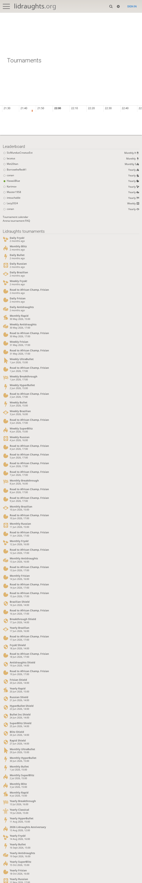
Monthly (132, 159)
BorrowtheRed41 (15, 171)
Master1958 (12, 195)
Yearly (133, 171)
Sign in (132, 6)
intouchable (12, 201)
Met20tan (10, 165)
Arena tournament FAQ (17, 224)
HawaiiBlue (11, 183)
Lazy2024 (10, 207)
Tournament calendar (16, 220)
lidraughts (35, 6)
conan (8, 177)
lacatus (9, 159)
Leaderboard (14, 146)
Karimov (10, 189)
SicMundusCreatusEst (18, 153)
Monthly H (131, 153)
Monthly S (131, 165)
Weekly (132, 207)
